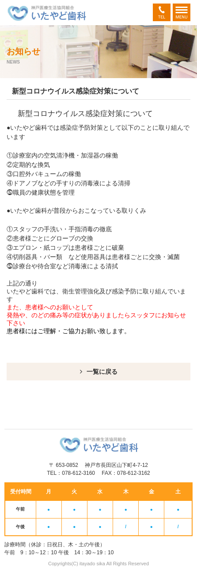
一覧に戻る (102, 371)
